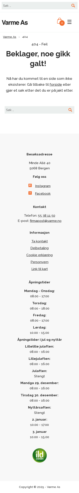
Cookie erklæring (39, 255)
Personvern (39, 262)
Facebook (43, 193)
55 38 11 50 (46, 215)
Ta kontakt (39, 241)
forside (56, 84)
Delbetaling (39, 248)
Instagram (43, 186)
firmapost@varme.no (46, 221)
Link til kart (39, 269)
